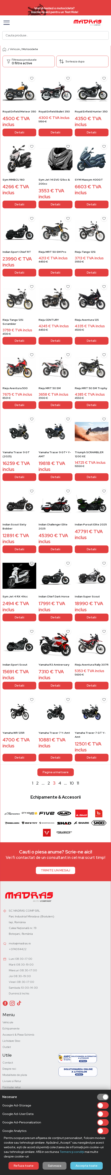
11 (78, 783)
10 (72, 783)
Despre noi (9, 1068)
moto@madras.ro (20, 943)
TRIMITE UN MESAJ (55, 870)
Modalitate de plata (15, 1075)
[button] (6, 22)
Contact (8, 1062)
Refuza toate (24, 1166)
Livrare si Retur (12, 1081)
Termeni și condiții (72, 1152)
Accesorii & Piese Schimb (18, 1034)
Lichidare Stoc (12, 1041)
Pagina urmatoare (56, 772)
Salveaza (54, 1166)
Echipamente (11, 1028)
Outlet (7, 1047)
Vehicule (15, 49)
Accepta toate (87, 1166)
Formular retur (12, 1087)
